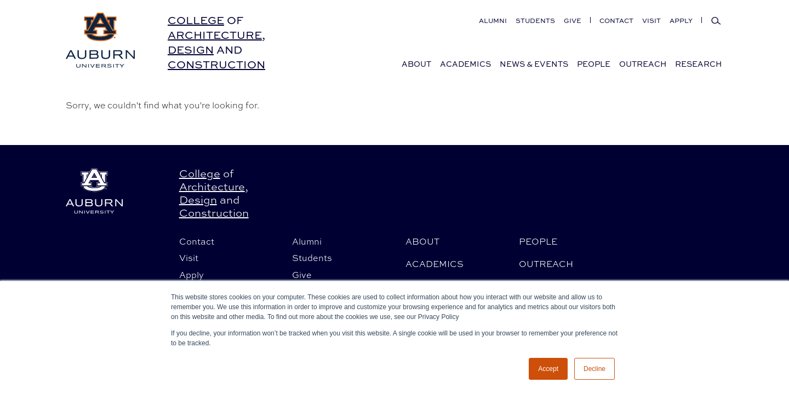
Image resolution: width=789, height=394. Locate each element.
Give (572, 20)
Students (535, 20)
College (196, 20)
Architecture (215, 34)
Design (191, 49)
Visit (651, 20)
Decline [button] (594, 369)
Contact (616, 20)
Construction (216, 64)
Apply (681, 20)
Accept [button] (548, 369)
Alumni (493, 20)
